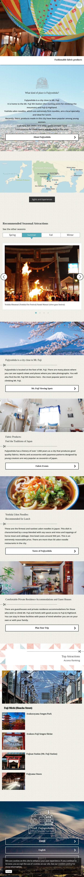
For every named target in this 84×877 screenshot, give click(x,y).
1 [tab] (36, 313)
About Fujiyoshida (42, 137)
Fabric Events (42, 466)
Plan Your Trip (42, 628)
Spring (12, 234)
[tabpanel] (42, 276)
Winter (70, 234)
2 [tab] (40, 313)
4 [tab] (48, 313)
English (42, 850)
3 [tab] (44, 313)
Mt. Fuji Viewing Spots (41, 388)
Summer (31, 234)
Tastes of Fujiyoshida (42, 551)
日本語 (42, 841)
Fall (51, 234)
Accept (8, 871)
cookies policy (65, 863)
